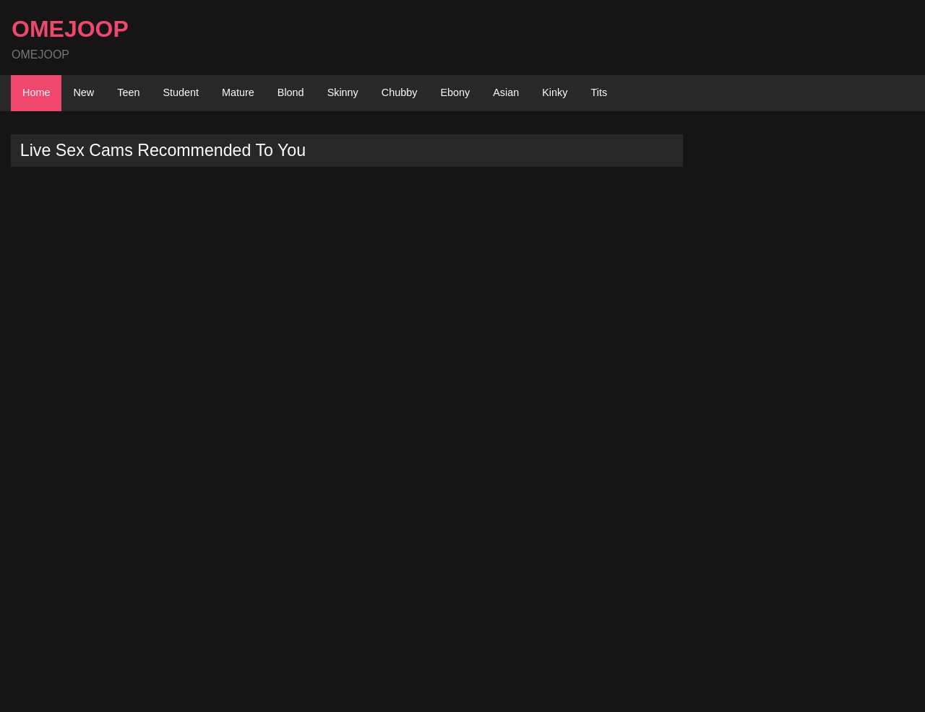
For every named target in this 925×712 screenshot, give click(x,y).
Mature (238, 92)
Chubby (400, 92)
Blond (291, 92)
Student (181, 92)
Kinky (554, 92)
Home (36, 92)
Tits (598, 92)
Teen (128, 92)
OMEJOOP (70, 29)
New (83, 92)
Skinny (342, 92)
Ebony (455, 92)
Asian (506, 92)
